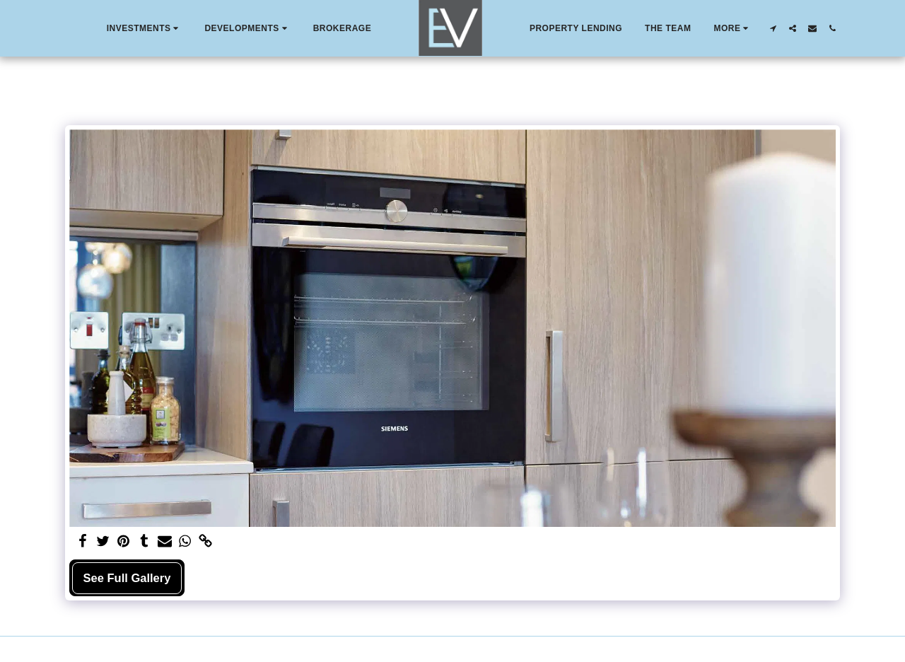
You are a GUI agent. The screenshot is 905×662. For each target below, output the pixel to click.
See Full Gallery (127, 577)
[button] (144, 28)
